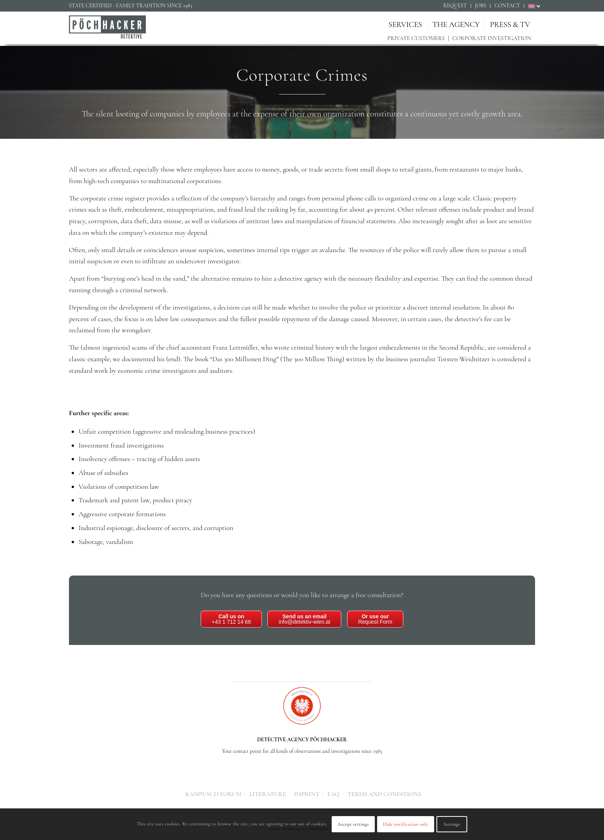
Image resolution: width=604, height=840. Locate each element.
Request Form (375, 619)
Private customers (416, 38)
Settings (452, 824)
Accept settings (353, 824)
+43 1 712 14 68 (231, 619)
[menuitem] (455, 6)
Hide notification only (405, 824)
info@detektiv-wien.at (304, 619)
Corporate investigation (491, 38)
